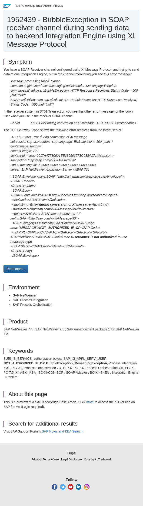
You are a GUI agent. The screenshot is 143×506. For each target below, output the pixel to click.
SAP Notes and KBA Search (62, 431)
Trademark (105, 459)
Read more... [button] (16, 269)
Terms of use (51, 459)
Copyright (90, 459)
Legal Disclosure (71, 459)
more (90, 402)
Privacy (35, 459)
